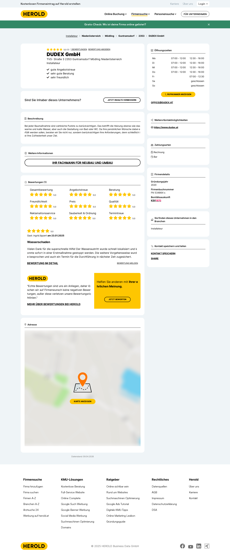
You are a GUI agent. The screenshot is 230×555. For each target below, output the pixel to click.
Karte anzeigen (82, 401)
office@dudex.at (162, 102)
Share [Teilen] (155, 258)
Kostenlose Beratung (73, 486)
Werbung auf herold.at (36, 515)
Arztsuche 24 (31, 509)
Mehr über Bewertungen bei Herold (54, 304)
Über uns (188, 3)
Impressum (158, 498)
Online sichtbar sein (117, 486)
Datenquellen (159, 486)
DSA (154, 509)
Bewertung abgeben (99, 49)
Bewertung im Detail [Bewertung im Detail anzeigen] (42, 263)
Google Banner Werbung (75, 509)
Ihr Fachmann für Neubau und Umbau (82, 162)
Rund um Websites (117, 492)
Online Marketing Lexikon (120, 515)
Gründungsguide (115, 521)
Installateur (157, 228)
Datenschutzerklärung (164, 504)
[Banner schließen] (209, 24)
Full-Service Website (73, 492)
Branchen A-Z (31, 504)
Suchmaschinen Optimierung (77, 521)
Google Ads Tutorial (117, 504)
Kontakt (193, 498)
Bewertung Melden (127, 263)
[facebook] (182, 546)
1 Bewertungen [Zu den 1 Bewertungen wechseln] (79, 49)
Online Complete (71, 498)
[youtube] (190, 546)
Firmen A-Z (29, 498)
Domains (66, 527)
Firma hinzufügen (33, 486)
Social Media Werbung (74, 515)
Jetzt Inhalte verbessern (122, 100)
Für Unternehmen (195, 14)
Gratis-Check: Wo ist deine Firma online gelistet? (115, 24)
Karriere (174, 3)
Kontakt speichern (163, 253)
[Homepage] (34, 14)
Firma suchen (31, 492)
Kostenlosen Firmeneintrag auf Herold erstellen (50, 3)
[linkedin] (198, 546)
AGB (154, 492)
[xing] (206, 546)
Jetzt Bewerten (117, 299)
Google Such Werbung (74, 504)
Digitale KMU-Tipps (117, 509)
